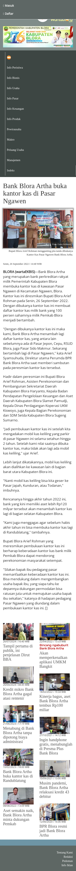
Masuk (8, 5)
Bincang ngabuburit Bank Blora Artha (54, 646)
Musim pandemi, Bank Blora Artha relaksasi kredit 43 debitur (54, 790)
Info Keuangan (15, 108)
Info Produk (13, 119)
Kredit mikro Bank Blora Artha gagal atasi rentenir (18, 693)
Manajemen (13, 160)
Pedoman (67, 861)
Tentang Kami (65, 852)
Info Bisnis (13, 77)
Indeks (10, 170)
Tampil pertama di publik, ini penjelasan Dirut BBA (18, 653)
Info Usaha (13, 88)
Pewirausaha (14, 129)
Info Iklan (67, 865)
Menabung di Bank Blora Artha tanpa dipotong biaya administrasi (18, 735)
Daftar (8, 14)
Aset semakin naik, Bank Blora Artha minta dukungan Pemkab (18, 817)
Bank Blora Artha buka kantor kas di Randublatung (18, 776)
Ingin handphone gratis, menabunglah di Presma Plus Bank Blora (56, 746)
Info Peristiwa (15, 67)
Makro (10, 139)
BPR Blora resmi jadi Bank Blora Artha (53, 830)
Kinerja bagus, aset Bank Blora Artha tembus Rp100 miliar (55, 703)
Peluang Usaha (15, 149)
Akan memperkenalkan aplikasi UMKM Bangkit (53, 660)
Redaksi (68, 856)
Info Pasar (12, 98)
